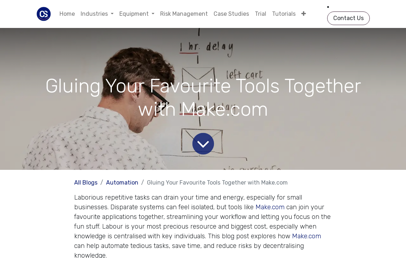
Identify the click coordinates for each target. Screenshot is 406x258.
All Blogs (85, 182)
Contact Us (348, 18)
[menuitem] (67, 14)
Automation (122, 182)
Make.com (270, 207)
